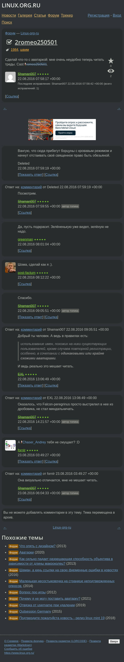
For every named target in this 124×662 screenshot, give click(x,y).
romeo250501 (36, 64)
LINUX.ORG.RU (21, 5)
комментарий (31, 187)
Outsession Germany (35, 611)
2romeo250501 (36, 42)
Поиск (7, 22)
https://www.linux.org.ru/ (19, 652)
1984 (14, 49)
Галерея (25, 15)
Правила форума (32, 641)
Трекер (67, 15)
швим (24, 49)
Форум (53, 15)
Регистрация (99, 15)
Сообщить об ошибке (18, 648)
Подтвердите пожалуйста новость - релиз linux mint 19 (62, 618)
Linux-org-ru (30, 33)
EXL (21, 374)
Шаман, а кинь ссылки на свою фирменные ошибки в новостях (68, 570)
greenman (25, 239)
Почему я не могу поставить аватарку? (49, 598)
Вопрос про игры (32, 592)
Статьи (40, 15)
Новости (9, 15)
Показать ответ (30, 174)
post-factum (27, 273)
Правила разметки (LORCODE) (66, 641)
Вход (117, 15)
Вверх (114, 641)
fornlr (21, 450)
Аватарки (26, 552)
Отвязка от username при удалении (47, 605)
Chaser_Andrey (34, 442)
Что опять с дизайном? (37, 546)
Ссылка (12, 96)
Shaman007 (27, 74)
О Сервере (11, 641)
